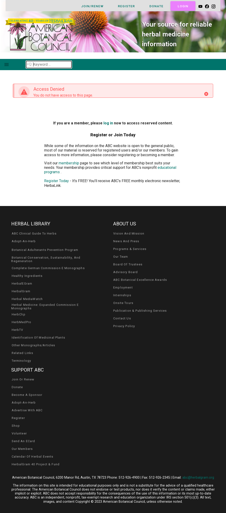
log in (108, 123)
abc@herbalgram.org (198, 478)
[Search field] (48, 64)
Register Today (56, 181)
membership (69, 163)
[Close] (206, 94)
